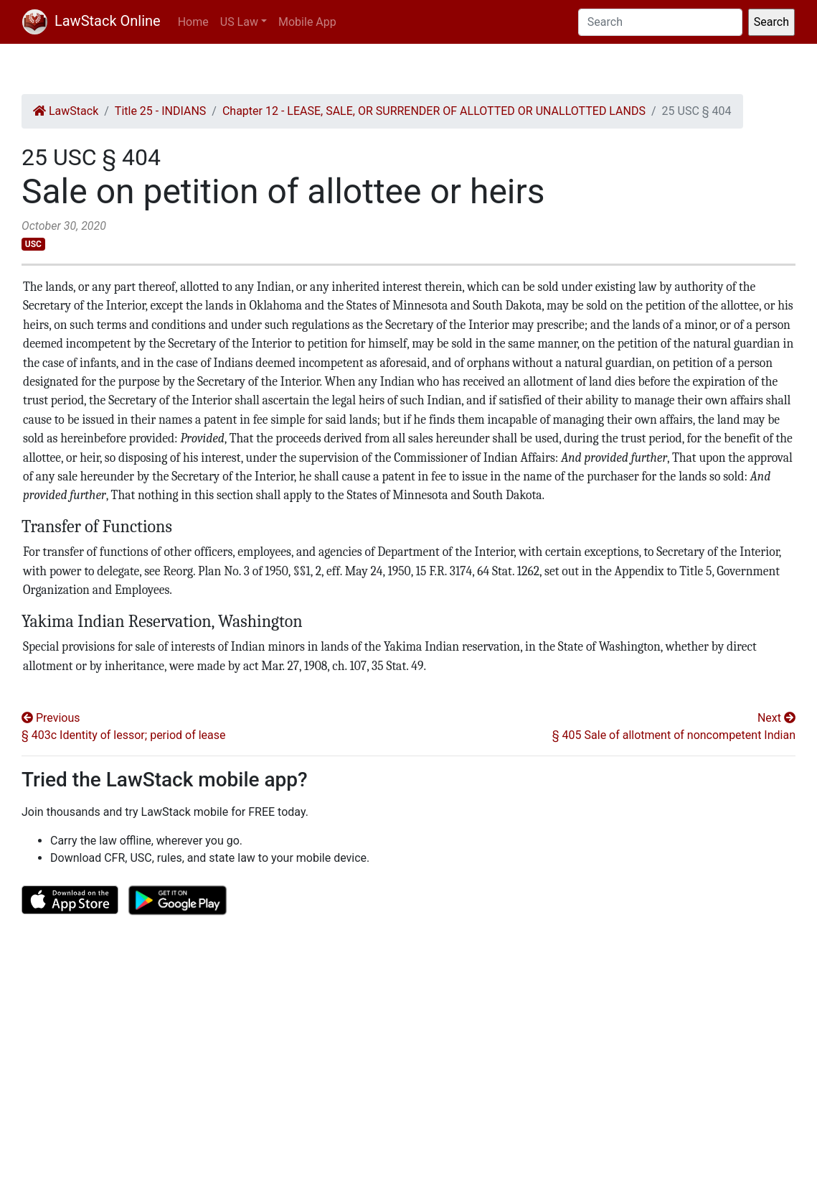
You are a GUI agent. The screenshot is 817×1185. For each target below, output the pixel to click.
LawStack (65, 111)
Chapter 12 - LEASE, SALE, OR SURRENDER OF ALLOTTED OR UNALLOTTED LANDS (434, 111)
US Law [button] (239, 22)
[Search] (660, 22)
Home (193, 22)
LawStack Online (91, 20)
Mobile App (307, 22)
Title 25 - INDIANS (160, 111)
